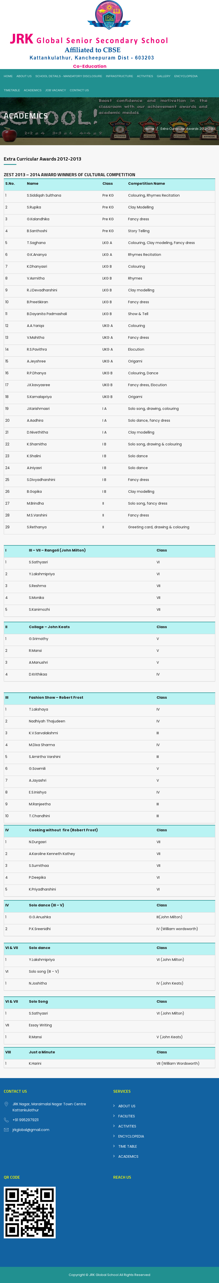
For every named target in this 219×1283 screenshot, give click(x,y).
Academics (33, 90)
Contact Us (79, 90)
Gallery (163, 76)
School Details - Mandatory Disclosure (68, 76)
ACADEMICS (128, 1156)
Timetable (12, 90)
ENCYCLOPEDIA (131, 1136)
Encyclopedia (185, 76)
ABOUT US (126, 1106)
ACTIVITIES (127, 1126)
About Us (23, 76)
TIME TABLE (127, 1146)
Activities (145, 76)
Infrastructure (119, 76)
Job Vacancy (55, 90)
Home (8, 76)
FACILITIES (126, 1116)
